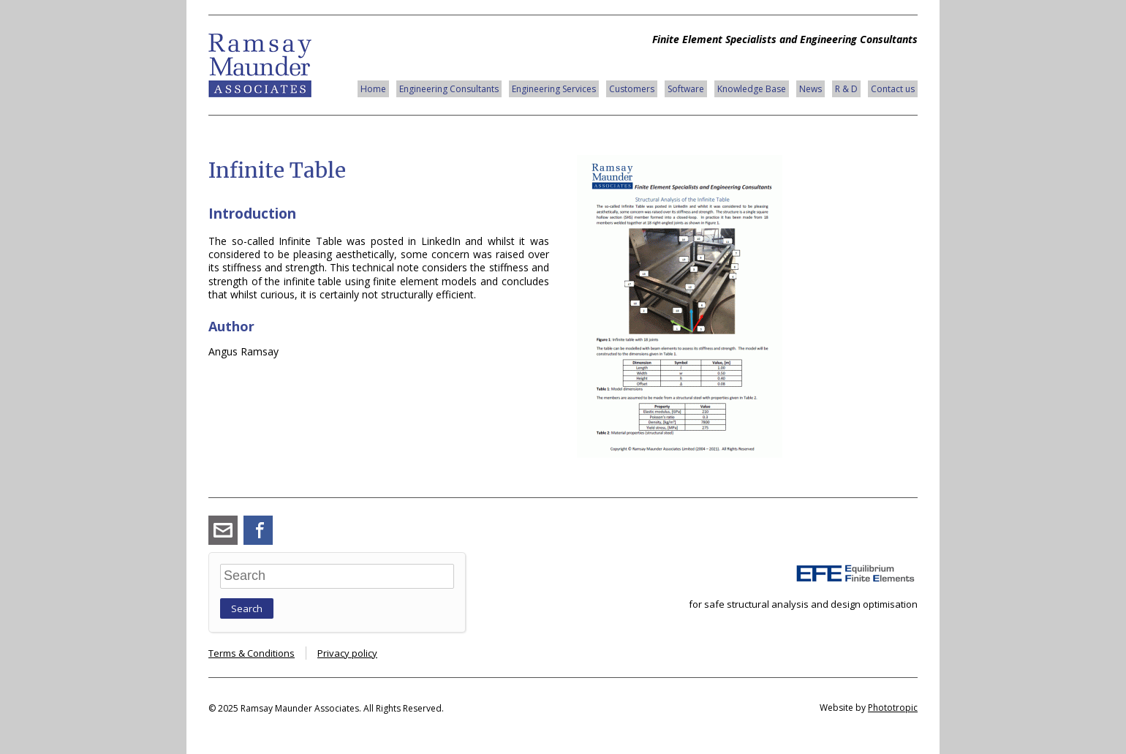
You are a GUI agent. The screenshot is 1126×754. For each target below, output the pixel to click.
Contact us (893, 89)
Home (373, 89)
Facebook (258, 530)
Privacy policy (347, 653)
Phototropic (893, 707)
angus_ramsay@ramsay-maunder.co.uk (223, 530)
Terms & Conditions (251, 653)
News (810, 89)
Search (246, 608)
